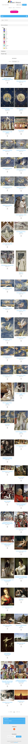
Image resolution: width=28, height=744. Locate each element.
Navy (5, 37)
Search (24, 4)
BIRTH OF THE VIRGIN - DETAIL (7, 403)
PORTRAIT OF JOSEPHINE (21, 551)
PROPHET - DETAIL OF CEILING (21, 109)
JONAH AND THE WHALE (7, 243)
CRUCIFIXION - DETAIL (7, 288)
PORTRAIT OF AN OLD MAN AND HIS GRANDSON (21, 504)
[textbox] (9, 5)
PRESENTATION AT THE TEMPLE (7, 132)
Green (5, 34)
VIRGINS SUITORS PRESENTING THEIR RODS (7, 79)
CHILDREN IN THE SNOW (7, 702)
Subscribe (19, 736)
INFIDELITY (21, 272)
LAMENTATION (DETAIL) (7, 150)
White (5, 46)
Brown (5, 31)
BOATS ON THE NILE (21, 643)
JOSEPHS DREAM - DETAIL (21, 214)
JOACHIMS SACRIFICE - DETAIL (21, 232)
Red (5, 42)
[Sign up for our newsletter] (11, 736)
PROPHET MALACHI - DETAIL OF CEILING (7, 109)
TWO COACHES (21, 477)
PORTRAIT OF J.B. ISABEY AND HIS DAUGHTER (7, 580)
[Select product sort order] (15, 61)
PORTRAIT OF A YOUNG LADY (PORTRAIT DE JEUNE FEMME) (21, 577)
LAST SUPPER (21, 130)
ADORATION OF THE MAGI (21, 445)
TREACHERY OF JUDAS (21, 81)
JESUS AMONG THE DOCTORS (7, 265)
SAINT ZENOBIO (7, 501)
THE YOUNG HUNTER (7, 625)
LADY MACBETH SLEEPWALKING (7, 654)
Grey (5, 35)
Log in (14, 7)
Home (2, 20)
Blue (5, 30)
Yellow (5, 48)
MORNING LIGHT (21, 701)
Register (10, 7)
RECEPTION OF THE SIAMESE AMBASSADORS (7, 544)
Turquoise (6, 45)
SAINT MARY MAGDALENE (7, 606)
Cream (5, 33)
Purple (5, 41)
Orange (6, 38)
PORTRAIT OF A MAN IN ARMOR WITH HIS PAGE (7, 458)
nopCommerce (16, 742)
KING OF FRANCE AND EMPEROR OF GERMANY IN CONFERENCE (21, 681)
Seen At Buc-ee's (14, 11)
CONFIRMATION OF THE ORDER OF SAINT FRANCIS (7, 523)
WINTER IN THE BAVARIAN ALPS (21, 626)
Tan (5, 44)
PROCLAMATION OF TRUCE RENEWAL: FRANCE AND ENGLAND (7, 682)
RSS (14, 729)
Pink (5, 40)
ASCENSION (7, 424)
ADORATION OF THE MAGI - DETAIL (21, 432)
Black (5, 28)
